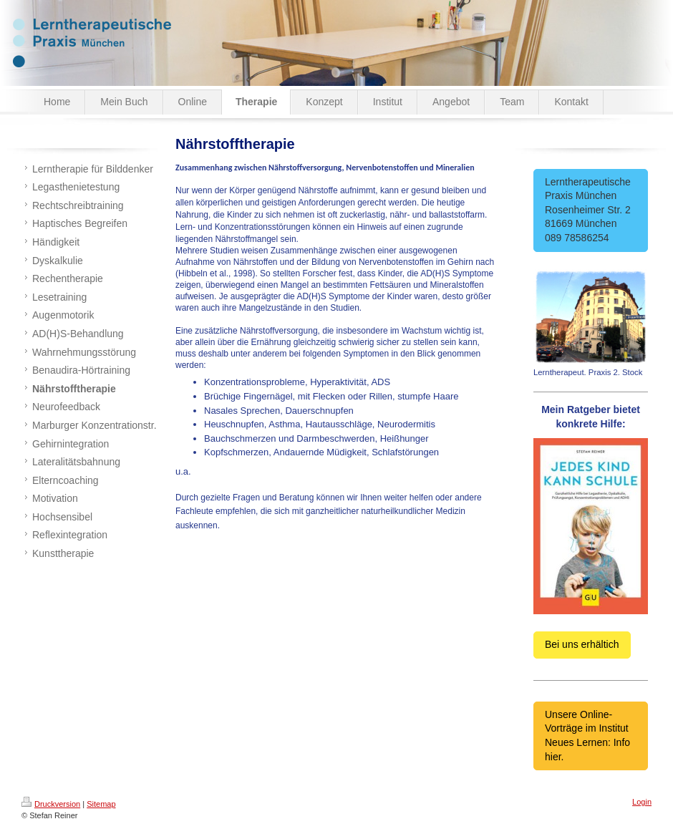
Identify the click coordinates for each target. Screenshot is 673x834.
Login (642, 801)
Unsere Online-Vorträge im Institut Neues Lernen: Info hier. (587, 735)
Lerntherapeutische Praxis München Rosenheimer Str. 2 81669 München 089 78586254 (590, 209)
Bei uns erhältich (582, 644)
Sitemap (101, 804)
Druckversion (50, 804)
